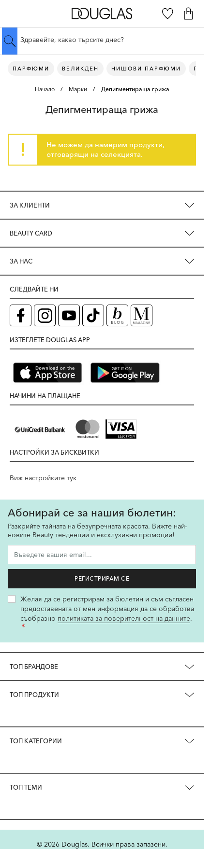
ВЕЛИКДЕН (80, 68)
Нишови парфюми (146, 68)
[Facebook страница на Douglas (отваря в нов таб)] (20, 315)
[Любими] (167, 13)
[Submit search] (9, 41)
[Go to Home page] (101, 13)
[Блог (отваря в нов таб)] (117, 315)
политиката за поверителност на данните (124, 618)
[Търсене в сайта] (102, 40)
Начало (45, 89)
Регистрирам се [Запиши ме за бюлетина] (102, 578)
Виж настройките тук (43, 477)
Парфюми (31, 68)
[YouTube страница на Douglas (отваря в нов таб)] (69, 315)
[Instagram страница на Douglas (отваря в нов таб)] (45, 315)
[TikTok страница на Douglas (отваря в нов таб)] (93, 315)
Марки (78, 89)
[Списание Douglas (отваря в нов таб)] (141, 315)
